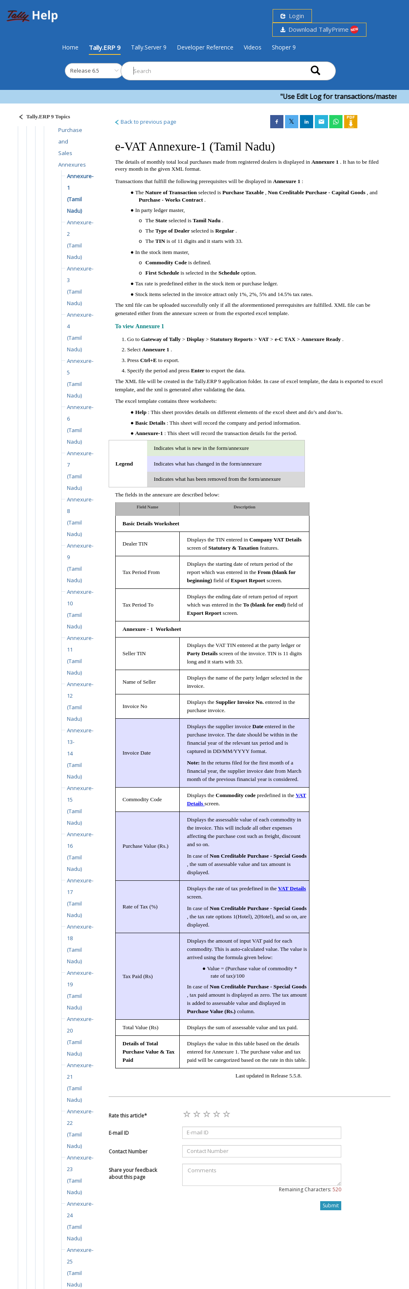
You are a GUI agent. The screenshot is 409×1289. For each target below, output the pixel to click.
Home (70, 47)
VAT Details (292, 888)
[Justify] (41, 117)
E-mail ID (119, 1132)
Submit (331, 1205)
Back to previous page (145, 121)
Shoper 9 (284, 47)
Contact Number (128, 1151)
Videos (253, 47)
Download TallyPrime (319, 29)
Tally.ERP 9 (105, 47)
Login (292, 16)
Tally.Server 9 (148, 47)
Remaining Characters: (310, 1189)
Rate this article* (128, 1115)
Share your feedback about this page (133, 1174)
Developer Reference (205, 47)
